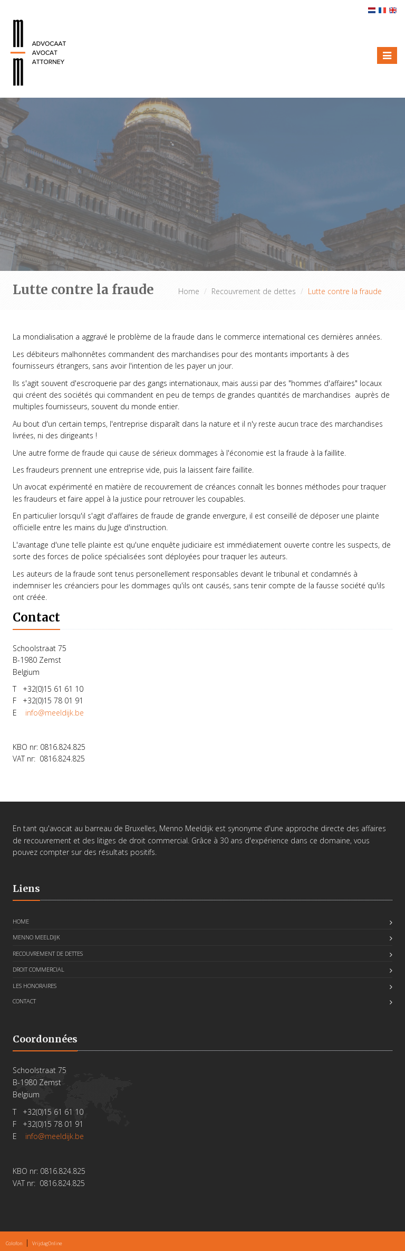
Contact (24, 1001)
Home (188, 291)
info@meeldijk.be (54, 713)
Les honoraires (34, 986)
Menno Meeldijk (36, 937)
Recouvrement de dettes (253, 291)
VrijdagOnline (47, 1243)
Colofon (14, 1243)
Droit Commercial (38, 969)
